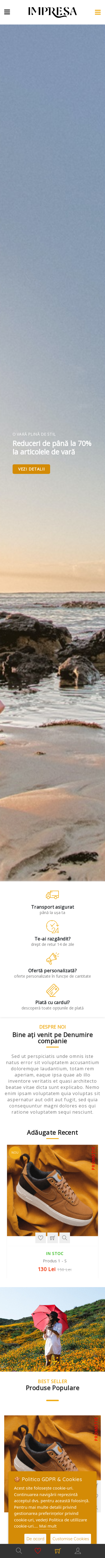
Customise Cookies (70, 1538)
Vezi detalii (31, 469)
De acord (35, 1538)
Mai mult (48, 1526)
